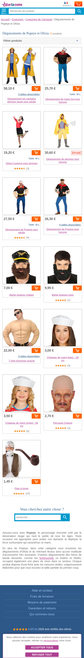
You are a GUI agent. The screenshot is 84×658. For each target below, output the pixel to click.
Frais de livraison (42, 596)
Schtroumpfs (46, 558)
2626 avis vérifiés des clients (54, 629)
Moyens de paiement (42, 602)
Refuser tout (42, 654)
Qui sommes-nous (42, 614)
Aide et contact (42, 590)
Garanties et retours (42, 608)
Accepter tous (42, 647)
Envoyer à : (67, 4)
